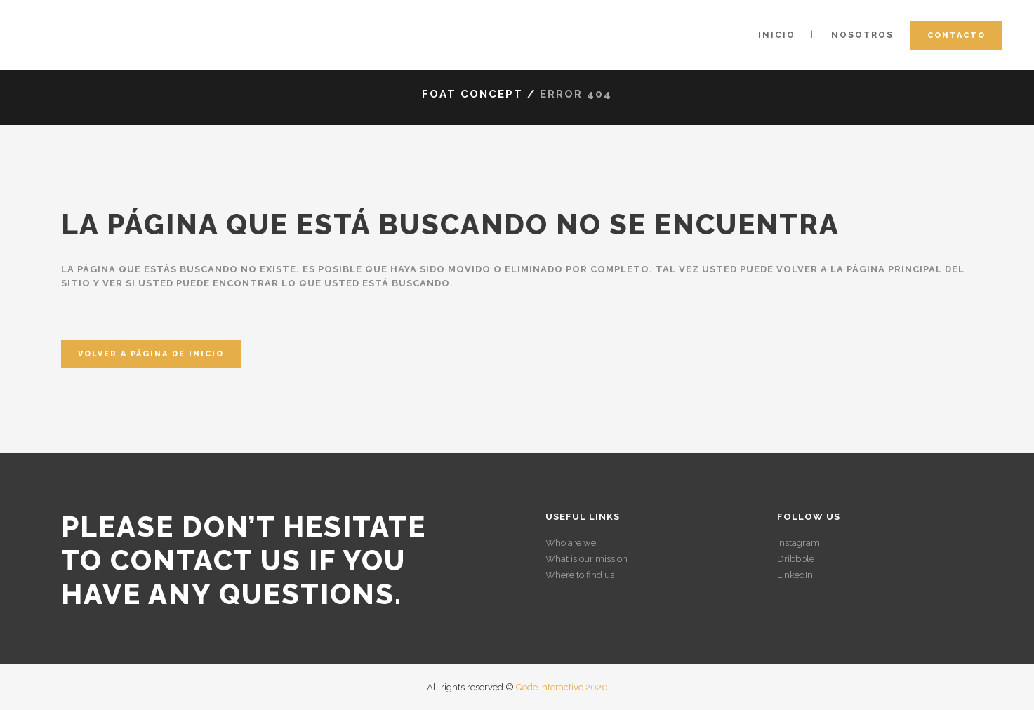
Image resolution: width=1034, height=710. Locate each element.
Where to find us (579, 575)
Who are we (570, 542)
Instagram (798, 542)
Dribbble (795, 559)
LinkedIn (795, 575)
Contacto (956, 35)
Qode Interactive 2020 (562, 687)
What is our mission (586, 559)
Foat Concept (472, 94)
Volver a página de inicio (151, 354)
